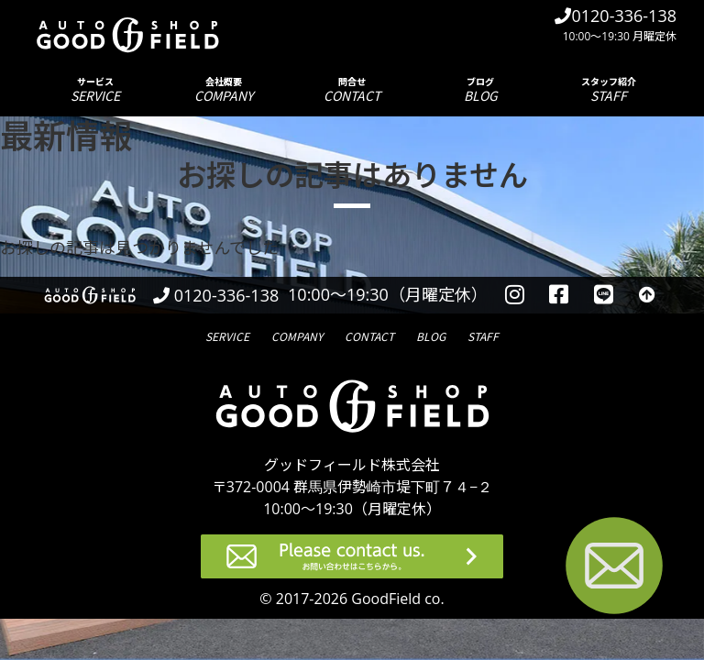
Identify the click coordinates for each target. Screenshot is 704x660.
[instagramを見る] (514, 295)
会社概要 (223, 89)
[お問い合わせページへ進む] (614, 569)
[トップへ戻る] (647, 295)
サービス (95, 89)
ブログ (480, 89)
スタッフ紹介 (608, 89)
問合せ (352, 89)
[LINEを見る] (603, 295)
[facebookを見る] (559, 295)
